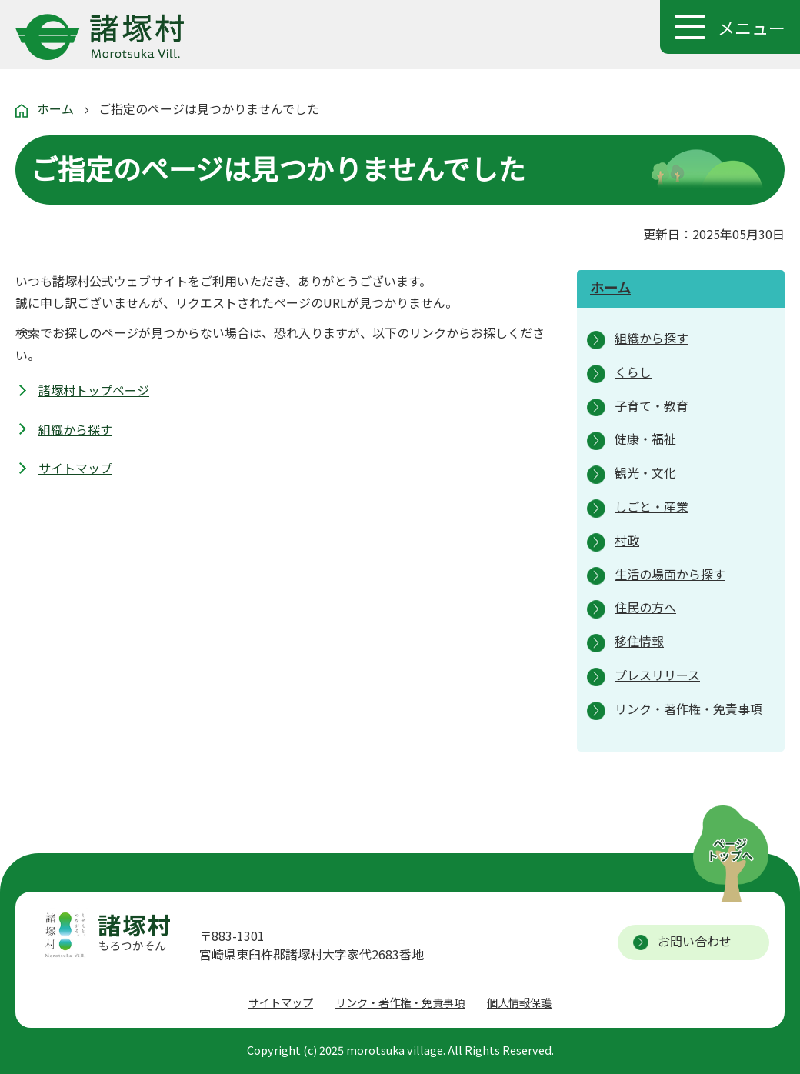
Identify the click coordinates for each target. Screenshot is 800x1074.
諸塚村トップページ (93, 390)
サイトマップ (75, 468)
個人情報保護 (519, 1002)
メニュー (751, 27)
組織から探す (75, 429)
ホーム (55, 108)
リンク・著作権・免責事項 (400, 1002)
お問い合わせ (695, 941)
